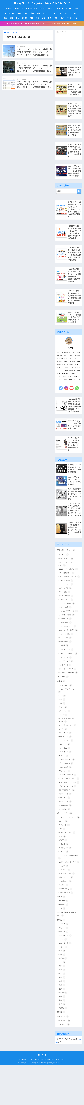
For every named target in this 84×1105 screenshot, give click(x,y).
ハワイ (76, 8)
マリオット (64, 810)
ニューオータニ (66, 779)
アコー (63, 746)
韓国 (38, 13)
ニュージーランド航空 (68, 668)
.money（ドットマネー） (69, 856)
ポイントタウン (66, 916)
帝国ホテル (64, 836)
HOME (42, 1095)
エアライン (59, 8)
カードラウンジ (66, 700)
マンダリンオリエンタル (69, 817)
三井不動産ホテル (67, 829)
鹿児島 (63, 1048)
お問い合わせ (49, 1099)
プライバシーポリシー (35, 1099)
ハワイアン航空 (66, 672)
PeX (62, 868)
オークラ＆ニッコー (67, 764)
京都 (37, 18)
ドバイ (19, 13)
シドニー (76, 13)
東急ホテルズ (65, 844)
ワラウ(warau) (65, 928)
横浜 (11, 18)
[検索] (79, 205)
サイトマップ (60, 1099)
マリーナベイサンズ (67, 814)
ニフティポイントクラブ (69, 901)
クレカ (50, 8)
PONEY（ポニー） (67, 872)
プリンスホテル (66, 802)
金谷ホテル (64, 848)
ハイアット (64, 783)
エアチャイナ (65, 627)
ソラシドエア (65, 657)
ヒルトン (63, 795)
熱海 (62, 1025)
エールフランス (66, 638)
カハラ (63, 768)
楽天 (62, 948)
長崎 (62, 18)
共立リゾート (65, 833)
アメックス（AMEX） (68, 692)
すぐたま (63, 883)
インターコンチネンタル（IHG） (67, 759)
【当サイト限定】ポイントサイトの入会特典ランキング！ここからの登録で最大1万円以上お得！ (42, 24)
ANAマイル (64, 1060)
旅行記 (61, 959)
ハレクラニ (64, 787)
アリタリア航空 (66, 623)
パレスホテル (65, 791)
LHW (62, 735)
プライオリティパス (67, 707)
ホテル (68, 8)
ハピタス (63, 905)
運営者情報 (22, 1099)
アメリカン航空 (66, 619)
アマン (63, 754)
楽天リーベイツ (66, 932)
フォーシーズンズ (67, 798)
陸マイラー (19, 8)
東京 (5, 18)
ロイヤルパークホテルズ (69, 821)
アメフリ (63, 891)
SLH (62, 738)
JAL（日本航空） (66, 611)
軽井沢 (24, 18)
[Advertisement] (69, 47)
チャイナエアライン (67, 665)
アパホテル (64, 750)
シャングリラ (65, 775)
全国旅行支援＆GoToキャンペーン (68, 953)
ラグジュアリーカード (68, 711)
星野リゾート (65, 840)
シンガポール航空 (67, 653)
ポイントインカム (67, 912)
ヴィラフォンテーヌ (67, 825)
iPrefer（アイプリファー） (67, 729)
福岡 (55, 18)
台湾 (25, 13)
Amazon (63, 940)
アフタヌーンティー (73, 18)
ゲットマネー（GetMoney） (68, 896)
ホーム (9, 8)
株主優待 (63, 944)
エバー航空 (64, 630)
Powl (62, 875)
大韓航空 (63, 684)
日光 (17, 18)
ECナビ (63, 860)
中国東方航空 (65, 680)
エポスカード (65, 696)
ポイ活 (42, 8)
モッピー (63, 924)
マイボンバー (65, 920)
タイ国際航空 (65, 661)
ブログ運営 (63, 715)
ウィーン (67, 13)
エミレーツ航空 (66, 634)
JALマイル (64, 1064)
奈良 (43, 18)
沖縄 (49, 18)
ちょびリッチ (65, 887)
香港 (32, 13)
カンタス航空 (65, 646)
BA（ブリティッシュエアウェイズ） (69, 602)
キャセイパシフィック (68, 649)
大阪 (31, 18)
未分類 (61, 1052)
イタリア (46, 13)
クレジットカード (65, 688)
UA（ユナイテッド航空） (69, 615)
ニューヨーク (56, 13)
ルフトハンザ (65, 676)
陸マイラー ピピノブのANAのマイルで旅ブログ (42, 3)
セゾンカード (65, 704)
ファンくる (64, 909)
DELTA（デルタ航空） (68, 607)
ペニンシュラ (65, 806)
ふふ (62, 742)
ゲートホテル (65, 772)
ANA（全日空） (66, 597)
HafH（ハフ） (65, 724)
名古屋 (63, 998)
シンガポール (9, 13)
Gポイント (64, 864)
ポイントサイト (31, 8)
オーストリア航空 (67, 642)
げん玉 (63, 879)
